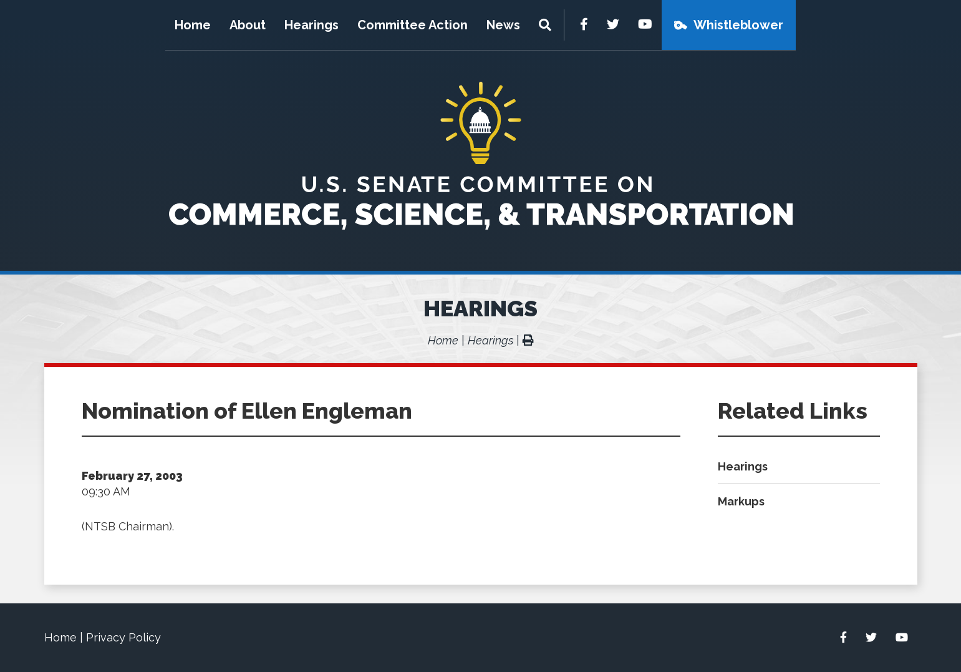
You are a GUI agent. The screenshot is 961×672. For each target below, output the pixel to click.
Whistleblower (738, 24)
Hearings (311, 24)
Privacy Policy (123, 637)
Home (193, 24)
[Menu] (546, 25)
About (247, 24)
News (503, 24)
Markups (741, 501)
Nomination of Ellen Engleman (247, 410)
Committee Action (412, 24)
